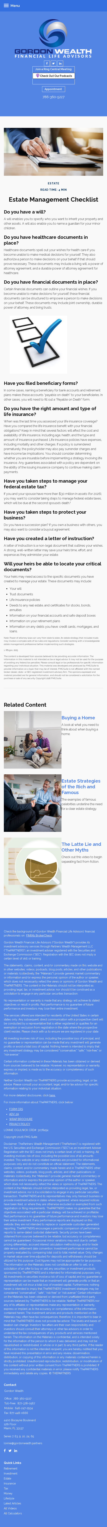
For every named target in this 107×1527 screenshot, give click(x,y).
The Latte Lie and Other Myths (81, 847)
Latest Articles (12, 1503)
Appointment (53, 89)
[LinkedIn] (15, 1450)
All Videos (10, 1508)
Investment (10, 1473)
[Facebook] (5, 1450)
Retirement (10, 1468)
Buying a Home (78, 717)
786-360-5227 (53, 97)
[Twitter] (10, 1450)
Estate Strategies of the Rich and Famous (80, 786)
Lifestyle (9, 1498)
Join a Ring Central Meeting (53, 69)
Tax (6, 1488)
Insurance (10, 1483)
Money (8, 1493)
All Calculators (13, 1513)
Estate (7, 1478)
